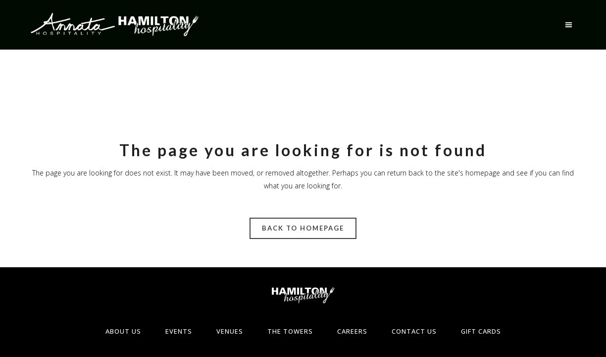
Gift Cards (481, 331)
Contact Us (414, 331)
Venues (229, 331)
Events (178, 331)
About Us (123, 331)
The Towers (290, 331)
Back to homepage (303, 228)
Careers (352, 331)
